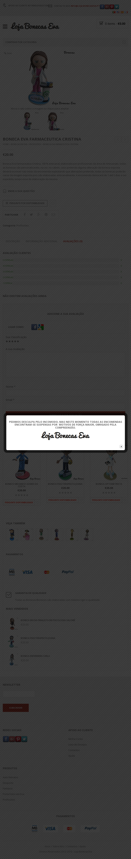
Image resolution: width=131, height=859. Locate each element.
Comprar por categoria (65, 42)
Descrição (13, 241)
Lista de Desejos (77, 744)
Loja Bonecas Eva (83, 851)
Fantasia (7, 788)
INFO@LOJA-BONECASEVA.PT (85, 5)
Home (6, 144)
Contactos (74, 750)
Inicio (47, 846)
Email (10, 400)
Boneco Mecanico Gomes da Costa (21, 485)
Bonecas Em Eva (19, 144)
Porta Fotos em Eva (13, 794)
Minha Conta (75, 739)
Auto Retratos (10, 777)
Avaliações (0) (72, 241)
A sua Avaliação (15, 349)
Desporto (8, 782)
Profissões (35, 144)
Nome (11, 386)
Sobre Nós (58, 846)
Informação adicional (41, 241)
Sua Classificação (16, 337)
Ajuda (71, 755)
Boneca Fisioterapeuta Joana (65, 484)
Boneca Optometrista (109, 484)
